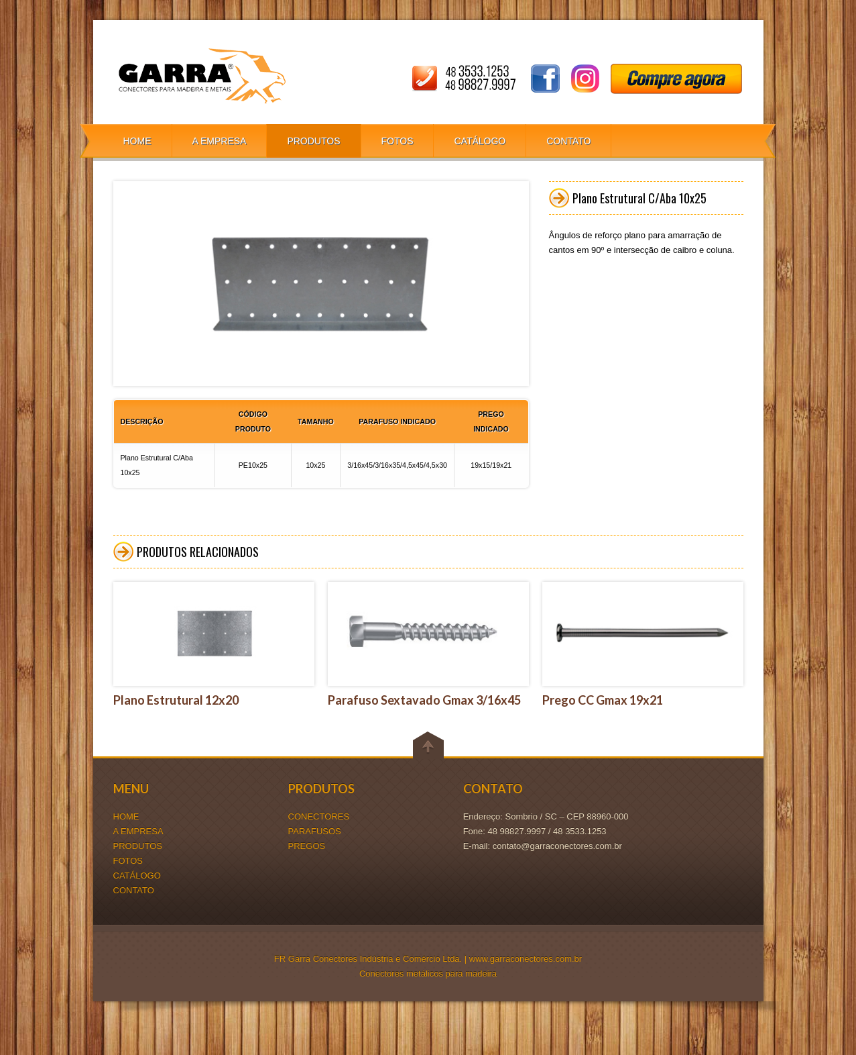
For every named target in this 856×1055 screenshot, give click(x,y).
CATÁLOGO (479, 141)
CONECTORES (319, 816)
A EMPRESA (219, 141)
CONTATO (568, 141)
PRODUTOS (313, 141)
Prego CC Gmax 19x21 (602, 700)
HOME (137, 141)
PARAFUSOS (314, 831)
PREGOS (307, 846)
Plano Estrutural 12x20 (176, 700)
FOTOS (397, 141)
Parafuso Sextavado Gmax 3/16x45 (424, 700)
